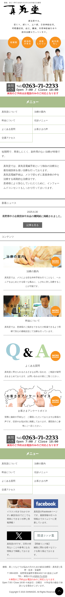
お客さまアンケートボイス (32, 410)
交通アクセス (8, 138)
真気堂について (10, 111)
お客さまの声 (41, 129)
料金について (8, 120)
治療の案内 (40, 111)
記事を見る (33, 225)
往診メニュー (41, 120)
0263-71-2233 (40, 576)
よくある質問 (8, 129)
